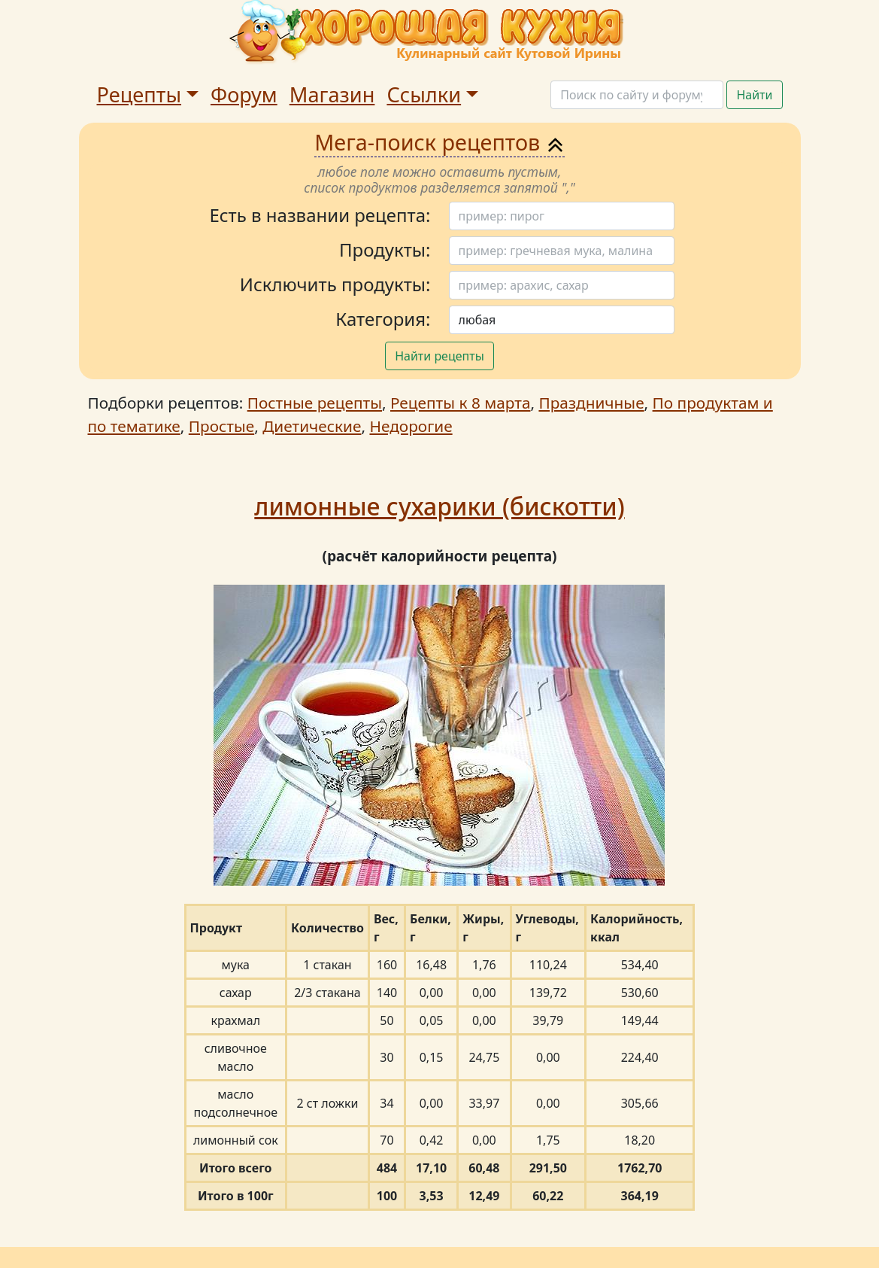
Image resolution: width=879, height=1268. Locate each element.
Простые (221, 425)
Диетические (311, 425)
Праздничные (591, 402)
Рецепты (139, 94)
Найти (754, 95)
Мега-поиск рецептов (439, 142)
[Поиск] (636, 95)
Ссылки (423, 94)
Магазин (332, 94)
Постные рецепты (314, 402)
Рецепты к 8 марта (460, 402)
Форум (244, 94)
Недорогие (410, 425)
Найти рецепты (439, 356)
